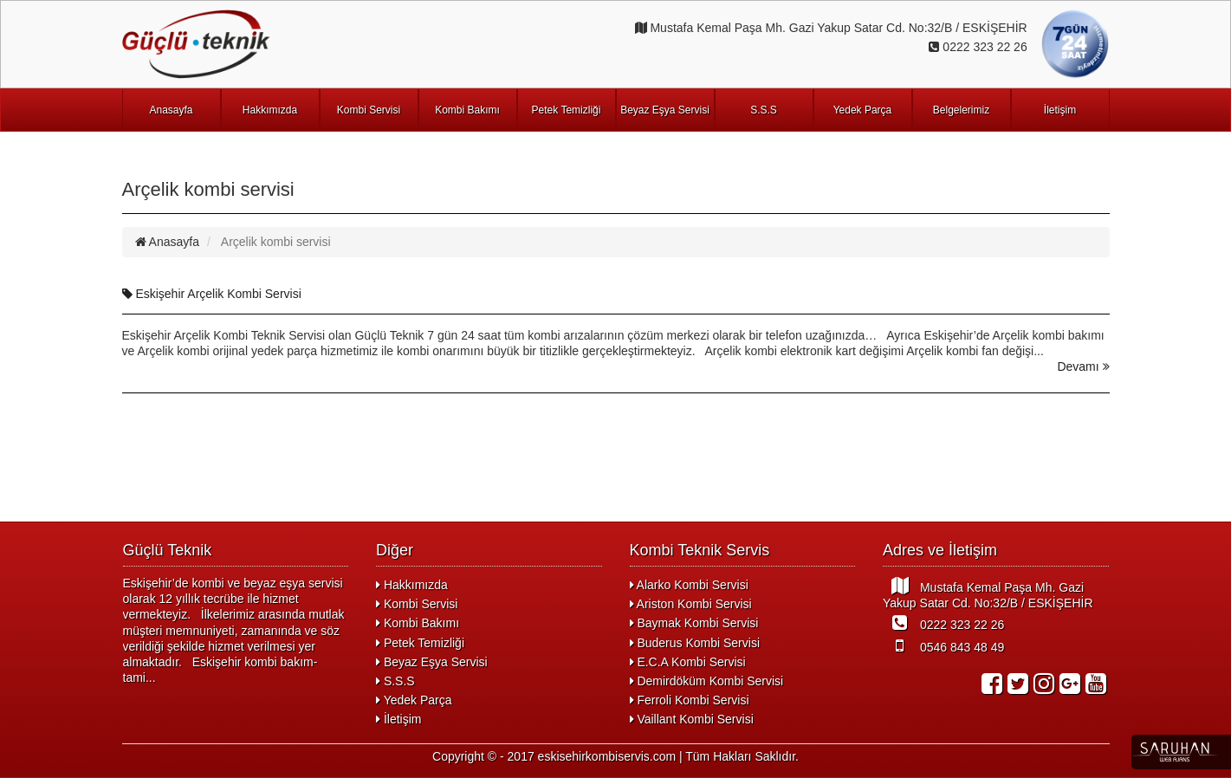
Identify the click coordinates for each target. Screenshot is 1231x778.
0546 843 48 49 (943, 645)
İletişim (1060, 110)
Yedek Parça (862, 110)
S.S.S (763, 110)
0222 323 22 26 (943, 623)
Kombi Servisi (368, 110)
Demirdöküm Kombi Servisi (707, 681)
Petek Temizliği (566, 110)
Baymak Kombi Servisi (694, 623)
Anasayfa (170, 110)
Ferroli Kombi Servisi (689, 700)
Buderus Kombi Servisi (695, 643)
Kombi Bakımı (467, 110)
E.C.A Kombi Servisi (688, 662)
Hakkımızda (270, 110)
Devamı (1083, 366)
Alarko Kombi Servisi (689, 585)
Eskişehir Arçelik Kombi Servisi (211, 294)
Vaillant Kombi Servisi (692, 719)
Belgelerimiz (961, 110)
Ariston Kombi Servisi (691, 604)
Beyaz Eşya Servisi (664, 110)
